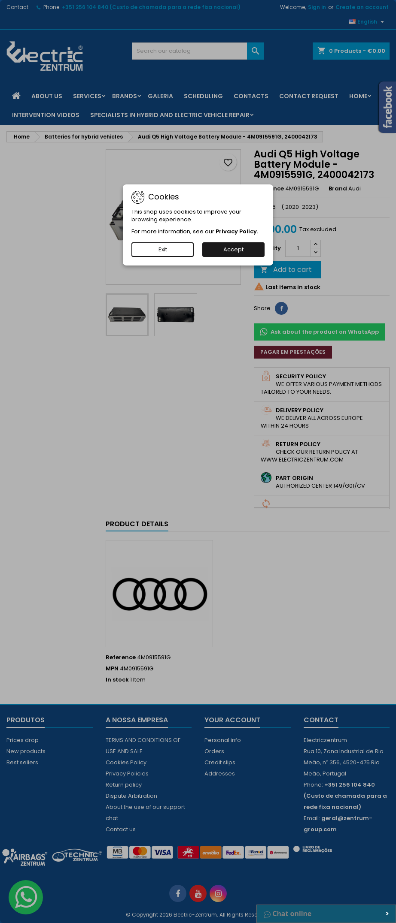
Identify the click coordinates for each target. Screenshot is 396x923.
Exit (162, 249)
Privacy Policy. (237, 231)
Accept (233, 249)
